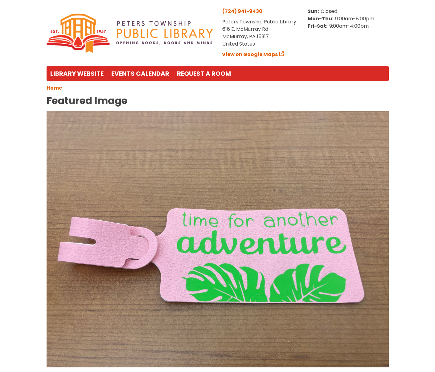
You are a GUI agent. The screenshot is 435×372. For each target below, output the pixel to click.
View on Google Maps (250, 54)
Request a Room (204, 73)
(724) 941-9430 (242, 11)
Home (54, 87)
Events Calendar (140, 73)
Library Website (77, 73)
